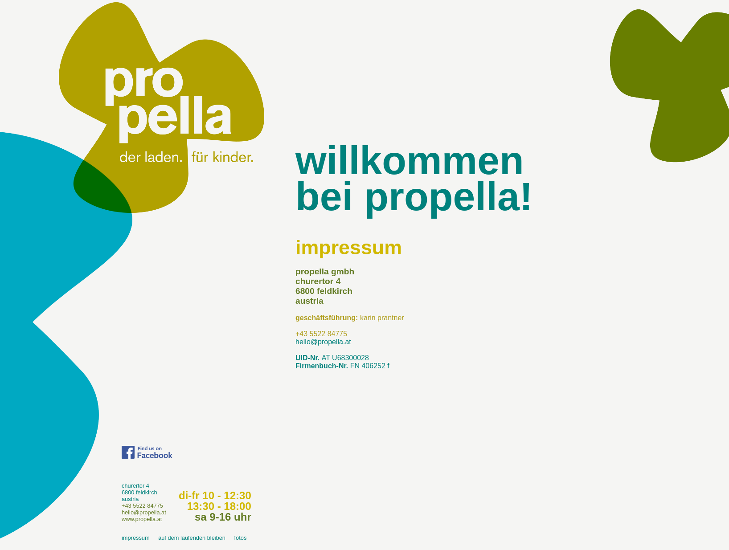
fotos (240, 537)
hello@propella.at (323, 342)
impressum (136, 537)
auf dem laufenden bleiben (191, 537)
